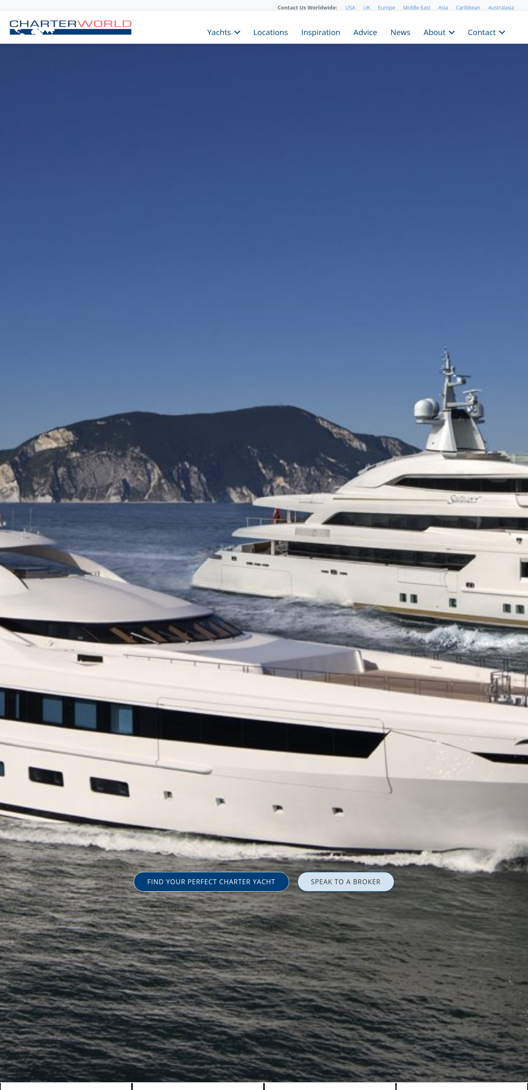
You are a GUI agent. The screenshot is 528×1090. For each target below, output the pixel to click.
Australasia (501, 7)
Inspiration (320, 31)
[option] (264, 545)
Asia (443, 7)
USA (350, 7)
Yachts (219, 31)
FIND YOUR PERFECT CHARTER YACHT (211, 881)
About (435, 31)
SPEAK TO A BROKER (346, 881)
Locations (270, 31)
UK (366, 7)
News (400, 31)
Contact (482, 31)
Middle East (416, 7)
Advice (365, 31)
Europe (386, 7)
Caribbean (468, 7)
